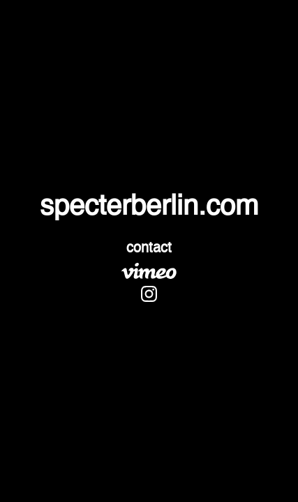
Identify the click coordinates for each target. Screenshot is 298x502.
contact (149, 249)
